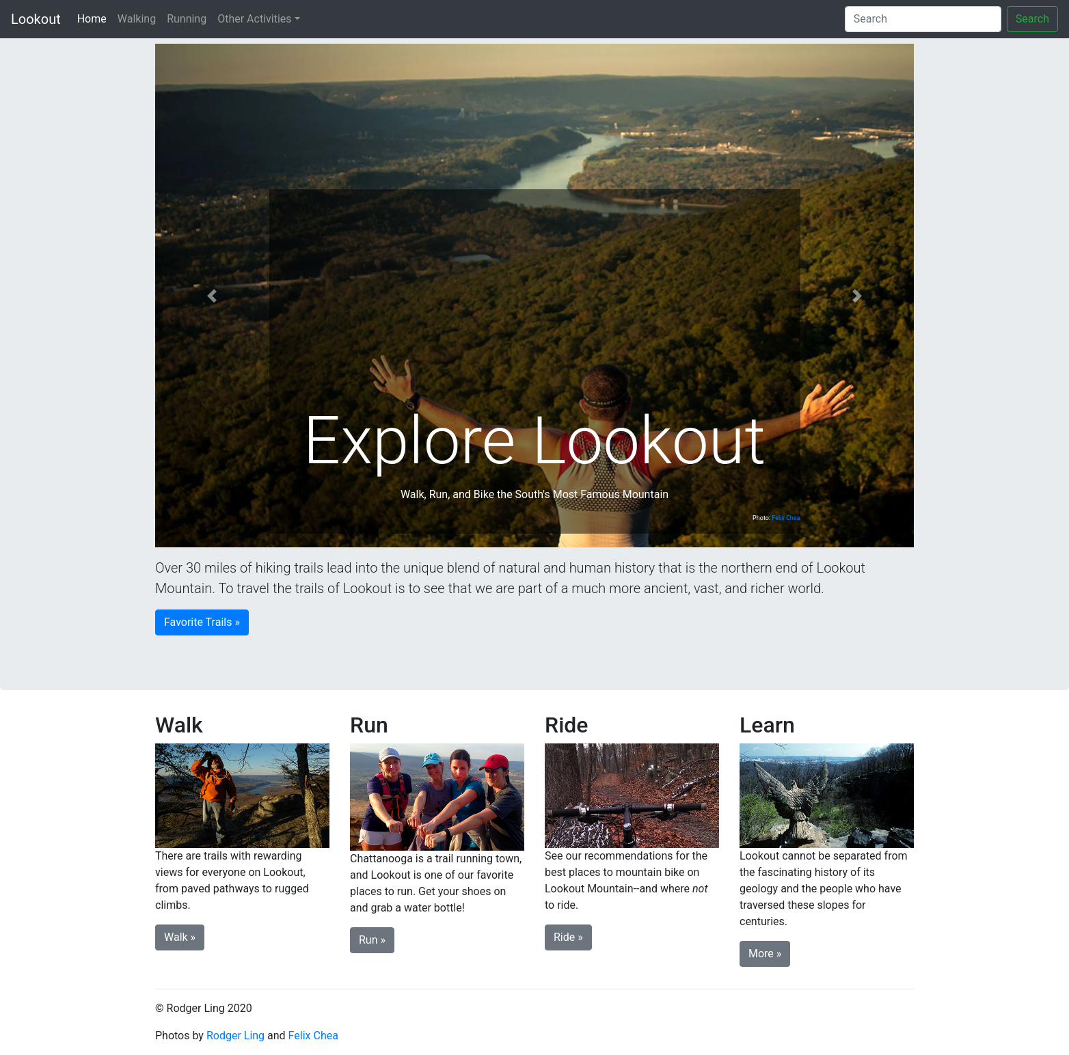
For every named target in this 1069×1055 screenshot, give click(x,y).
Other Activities (254, 18)
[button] (212, 295)
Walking (137, 18)
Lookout (36, 19)
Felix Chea (786, 518)
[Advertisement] (534, 299)
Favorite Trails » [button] (202, 622)
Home (94, 18)
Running (186, 18)
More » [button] (764, 953)
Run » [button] (372, 939)
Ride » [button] (568, 937)
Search (1032, 18)
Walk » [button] (179, 937)
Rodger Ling (235, 1035)
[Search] (923, 19)
